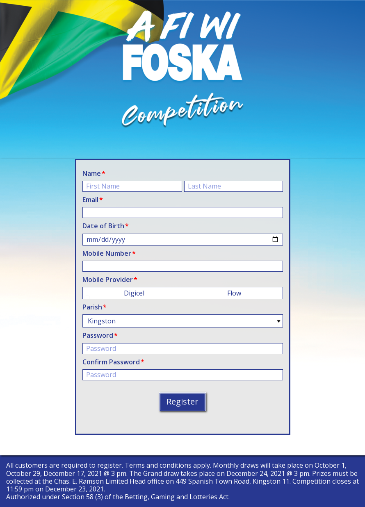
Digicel (134, 293)
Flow (234, 293)
